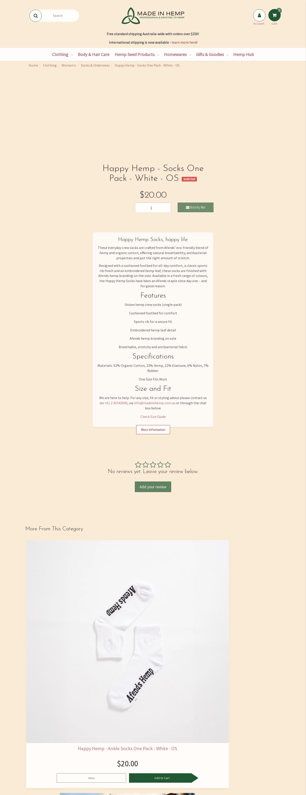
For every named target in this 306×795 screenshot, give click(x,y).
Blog (130, 773)
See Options (186, 632)
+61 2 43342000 (115, 403)
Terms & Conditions (220, 691)
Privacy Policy (244, 691)
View (39, 632)
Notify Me (195, 207)
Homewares (175, 54)
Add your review (153, 486)
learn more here (184, 42)
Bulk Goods (87, 764)
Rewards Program (45, 773)
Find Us (45, 745)
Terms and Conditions (172, 773)
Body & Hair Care (93, 54)
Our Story (45, 736)
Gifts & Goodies (210, 54)
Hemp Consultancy (87, 745)
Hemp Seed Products (135, 54)
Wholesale (88, 755)
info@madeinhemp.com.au (154, 403)
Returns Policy (172, 764)
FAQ (172, 736)
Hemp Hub (243, 54)
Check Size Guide (153, 416)
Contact (45, 755)
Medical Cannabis (130, 764)
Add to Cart (63, 632)
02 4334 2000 (241, 743)
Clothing (60, 54)
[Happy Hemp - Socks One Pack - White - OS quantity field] (153, 208)
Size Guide (173, 745)
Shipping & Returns (45, 764)
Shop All (87, 736)
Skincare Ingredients (130, 755)
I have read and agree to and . (214, 691)
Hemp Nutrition (130, 745)
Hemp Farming (87, 773)
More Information (153, 430)
